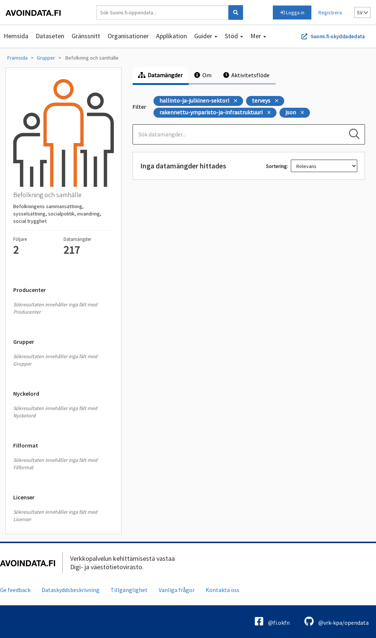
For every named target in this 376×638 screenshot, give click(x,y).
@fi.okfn (272, 621)
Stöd (234, 36)
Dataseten (50, 36)
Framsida (17, 57)
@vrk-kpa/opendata (336, 621)
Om (203, 75)
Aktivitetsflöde (246, 75)
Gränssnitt (86, 36)
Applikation (171, 36)
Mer (258, 36)
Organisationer (128, 36)
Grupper (46, 57)
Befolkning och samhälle (92, 57)
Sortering (276, 166)
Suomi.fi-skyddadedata (338, 36)
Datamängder (160, 75)
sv (362, 12)
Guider (205, 36)
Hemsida (16, 36)
